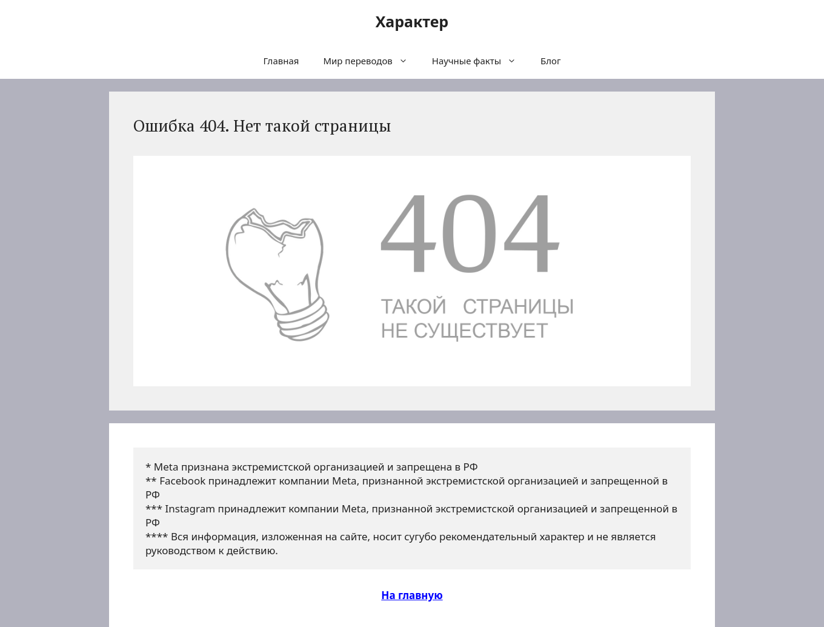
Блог (550, 61)
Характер (412, 21)
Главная (281, 61)
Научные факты (480, 60)
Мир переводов (371, 60)
